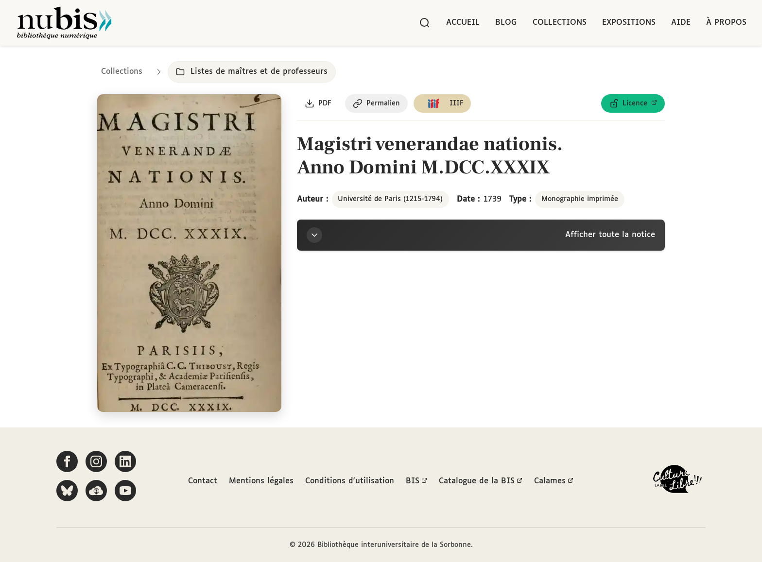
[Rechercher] (425, 23)
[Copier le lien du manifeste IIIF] (442, 103)
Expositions (629, 22)
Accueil (463, 22)
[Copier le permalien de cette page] (376, 103)
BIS (416, 481)
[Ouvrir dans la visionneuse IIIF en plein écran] (189, 253)
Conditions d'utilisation (349, 481)
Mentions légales (261, 481)
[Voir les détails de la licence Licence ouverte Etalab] (633, 103)
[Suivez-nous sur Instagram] (96, 461)
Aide (681, 22)
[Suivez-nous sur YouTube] (125, 490)
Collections (560, 22)
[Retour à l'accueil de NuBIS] (64, 23)
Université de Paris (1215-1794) (390, 199)
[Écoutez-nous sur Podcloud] (96, 490)
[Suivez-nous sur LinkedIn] (125, 461)
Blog (506, 22)
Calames (553, 481)
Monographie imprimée (579, 199)
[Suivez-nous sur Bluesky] (67, 490)
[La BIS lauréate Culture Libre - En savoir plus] (677, 481)
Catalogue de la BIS (480, 481)
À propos (726, 22)
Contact (202, 481)
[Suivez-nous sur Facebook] (67, 461)
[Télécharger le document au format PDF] (318, 103)
